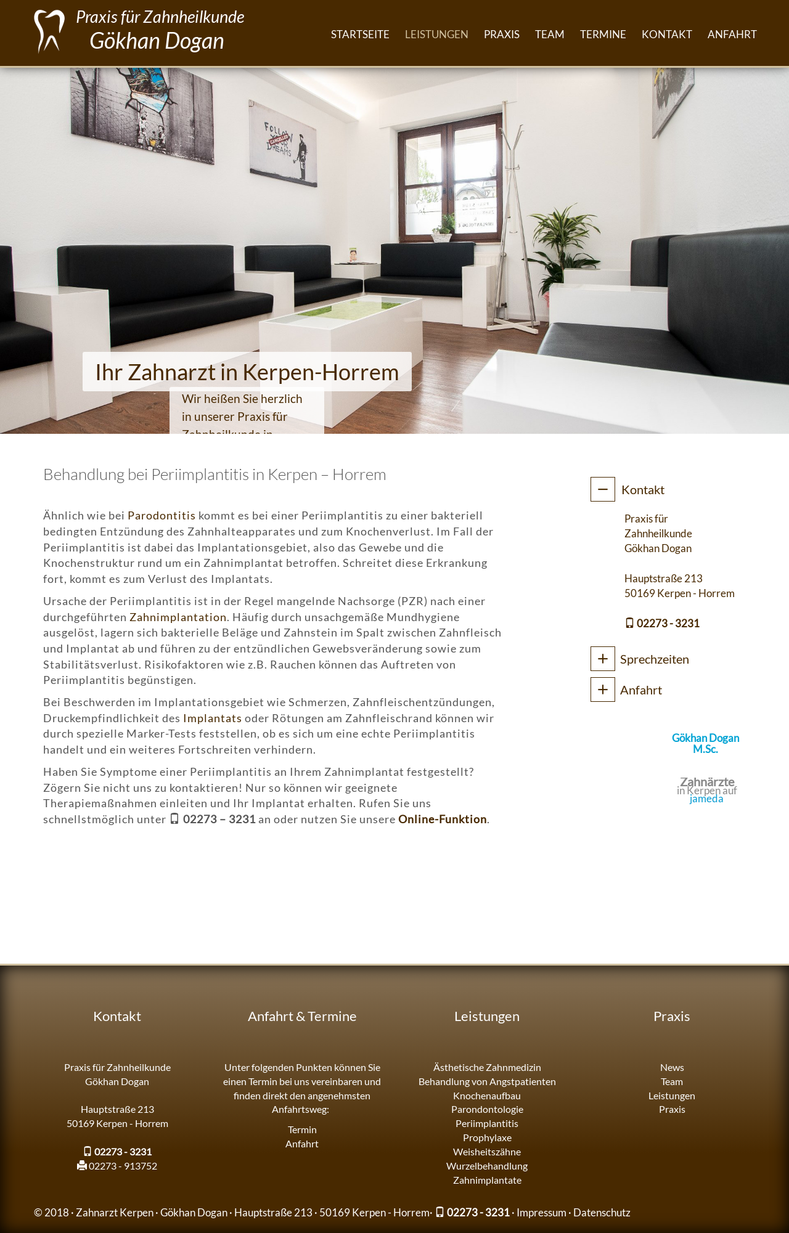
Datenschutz (602, 1212)
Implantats (212, 718)
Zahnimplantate (487, 1180)
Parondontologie (487, 1109)
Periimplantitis (487, 1123)
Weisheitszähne (487, 1151)
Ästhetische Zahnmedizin (487, 1067)
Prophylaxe (487, 1137)
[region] (394, 249)
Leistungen (436, 34)
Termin (302, 1129)
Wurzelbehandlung (487, 1165)
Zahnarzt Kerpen (114, 1212)
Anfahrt (732, 34)
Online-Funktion (442, 819)
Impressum (541, 1212)
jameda (707, 798)
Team (550, 34)
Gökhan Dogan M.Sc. (705, 743)
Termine (603, 34)
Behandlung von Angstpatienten (487, 1081)
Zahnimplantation (178, 617)
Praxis (502, 34)
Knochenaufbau (487, 1095)
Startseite (360, 34)
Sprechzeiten (654, 658)
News (672, 1067)
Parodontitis (162, 515)
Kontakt (667, 34)
